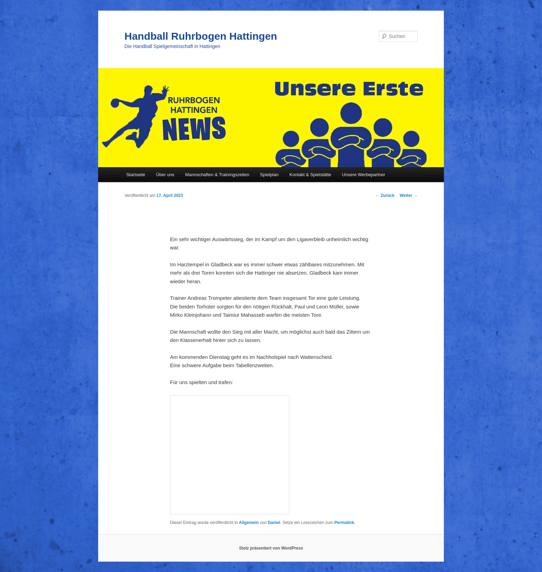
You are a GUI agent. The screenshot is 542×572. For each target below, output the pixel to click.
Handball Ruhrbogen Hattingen (200, 36)
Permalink (344, 522)
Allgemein (249, 522)
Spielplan (269, 174)
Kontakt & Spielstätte (310, 174)
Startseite (135, 174)
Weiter (409, 195)
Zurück (384, 195)
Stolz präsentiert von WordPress (271, 548)
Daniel (274, 522)
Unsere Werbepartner (363, 174)
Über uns (165, 174)
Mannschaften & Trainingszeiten (217, 174)
